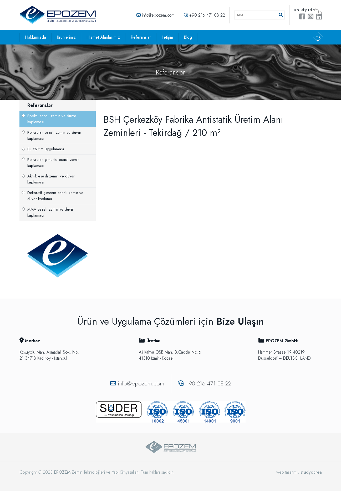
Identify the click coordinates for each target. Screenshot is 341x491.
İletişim (167, 37)
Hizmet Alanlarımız (103, 37)
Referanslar (141, 37)
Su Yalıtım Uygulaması (45, 149)
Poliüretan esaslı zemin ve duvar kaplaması (54, 135)
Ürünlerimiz (66, 37)
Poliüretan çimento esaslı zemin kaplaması (53, 162)
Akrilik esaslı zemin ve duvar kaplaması (51, 179)
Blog (188, 37)
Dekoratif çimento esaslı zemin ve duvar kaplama (55, 196)
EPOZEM (62, 472)
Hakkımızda (35, 37)
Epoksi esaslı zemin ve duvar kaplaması (51, 119)
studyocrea (311, 472)
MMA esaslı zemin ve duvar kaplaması (50, 212)
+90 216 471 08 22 (207, 15)
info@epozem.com (158, 15)
